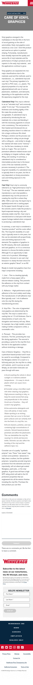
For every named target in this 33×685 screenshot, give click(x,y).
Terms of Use (25, 667)
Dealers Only (16, 640)
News (16, 628)
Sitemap (16, 654)
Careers (16, 632)
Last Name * (9, 599)
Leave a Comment (7, 513)
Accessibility (27, 654)
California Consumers (10, 667)
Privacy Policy (6, 654)
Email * (8, 605)
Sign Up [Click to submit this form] (10, 611)
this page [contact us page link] (8, 508)
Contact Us (16, 658)
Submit (16, 543)
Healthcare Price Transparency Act (16, 662)
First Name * (9, 594)
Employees (16, 636)
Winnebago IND (16, 623)
